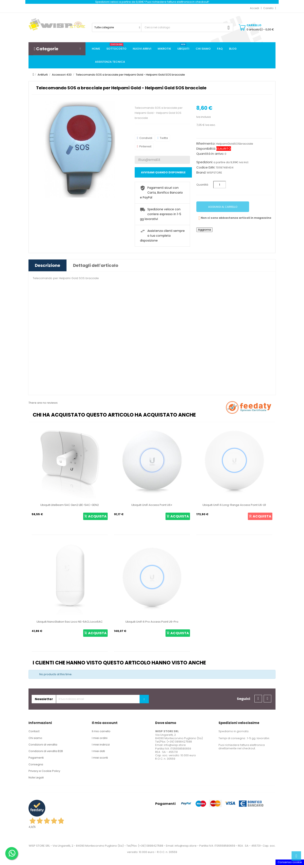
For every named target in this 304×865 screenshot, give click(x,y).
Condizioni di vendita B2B (45, 751)
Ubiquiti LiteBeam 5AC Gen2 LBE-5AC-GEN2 (69, 505)
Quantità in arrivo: (210, 153)
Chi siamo (35, 738)
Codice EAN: (205, 167)
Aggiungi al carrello (222, 207)
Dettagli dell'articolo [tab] (95, 265)
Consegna (35, 764)
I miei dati (98, 751)
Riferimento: (205, 143)
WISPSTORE (214, 173)
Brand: (201, 172)
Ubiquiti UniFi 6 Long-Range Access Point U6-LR (234, 505)
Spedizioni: (204, 162)
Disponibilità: (206, 148)
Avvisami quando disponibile (163, 172)
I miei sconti (100, 758)
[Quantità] (219, 184)
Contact (33, 731)
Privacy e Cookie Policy (44, 771)
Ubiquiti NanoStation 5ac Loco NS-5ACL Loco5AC (70, 622)
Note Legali (36, 777)
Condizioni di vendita (42, 745)
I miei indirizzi (101, 745)
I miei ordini (99, 738)
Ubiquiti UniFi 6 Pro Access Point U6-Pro (151, 622)
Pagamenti (36, 758)
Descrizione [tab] (47, 265)
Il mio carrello (101, 731)
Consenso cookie (290, 862)
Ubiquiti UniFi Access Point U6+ (151, 505)
